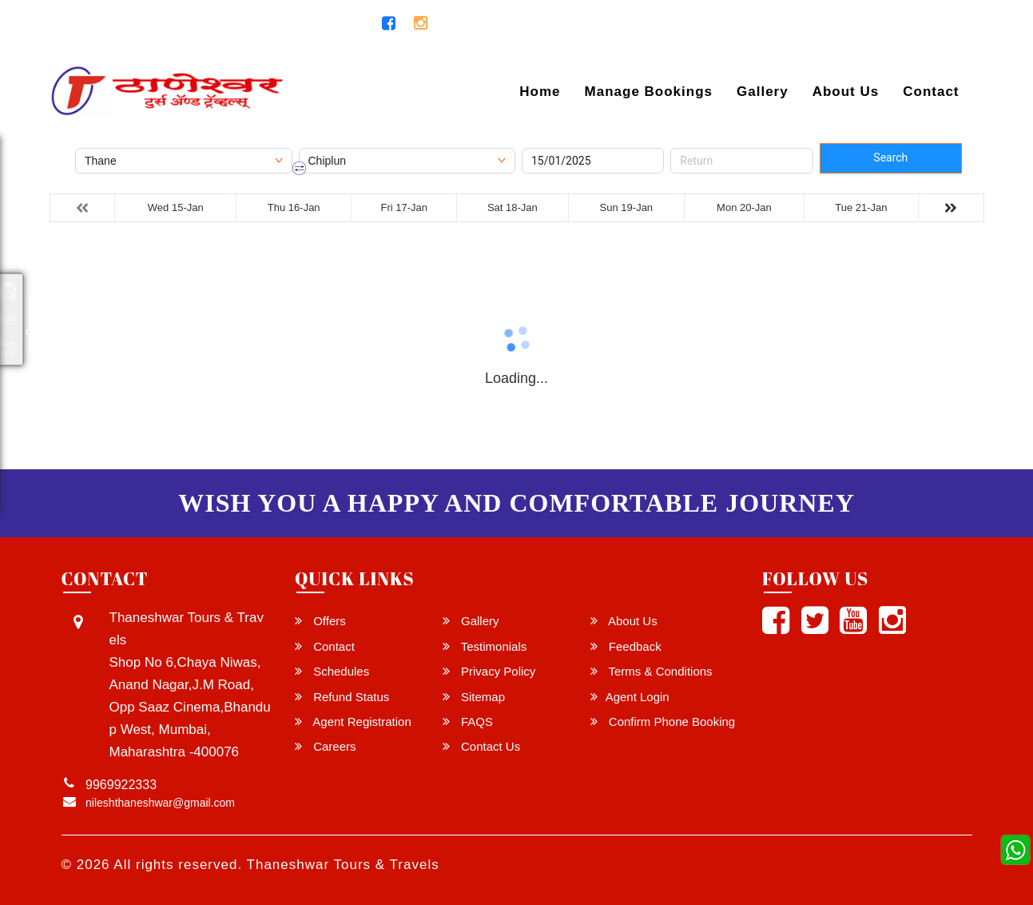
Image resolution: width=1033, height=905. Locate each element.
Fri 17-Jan (404, 207)
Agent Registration (353, 721)
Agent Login (926, 27)
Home (539, 91)
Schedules (332, 671)
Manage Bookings (649, 91)
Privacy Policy (489, 671)
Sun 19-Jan (627, 207)
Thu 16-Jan (294, 207)
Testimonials (484, 646)
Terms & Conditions (651, 671)
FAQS (468, 721)
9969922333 (318, 24)
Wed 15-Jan (176, 207)
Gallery (763, 91)
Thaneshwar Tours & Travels (343, 864)
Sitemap (474, 697)
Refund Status (342, 697)
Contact (931, 91)
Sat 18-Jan (512, 207)
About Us (846, 91)
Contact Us (481, 746)
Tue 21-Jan (861, 207)
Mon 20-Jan (744, 207)
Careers (325, 746)
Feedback (626, 646)
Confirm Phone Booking (663, 721)
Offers (320, 621)
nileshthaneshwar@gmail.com (155, 24)
